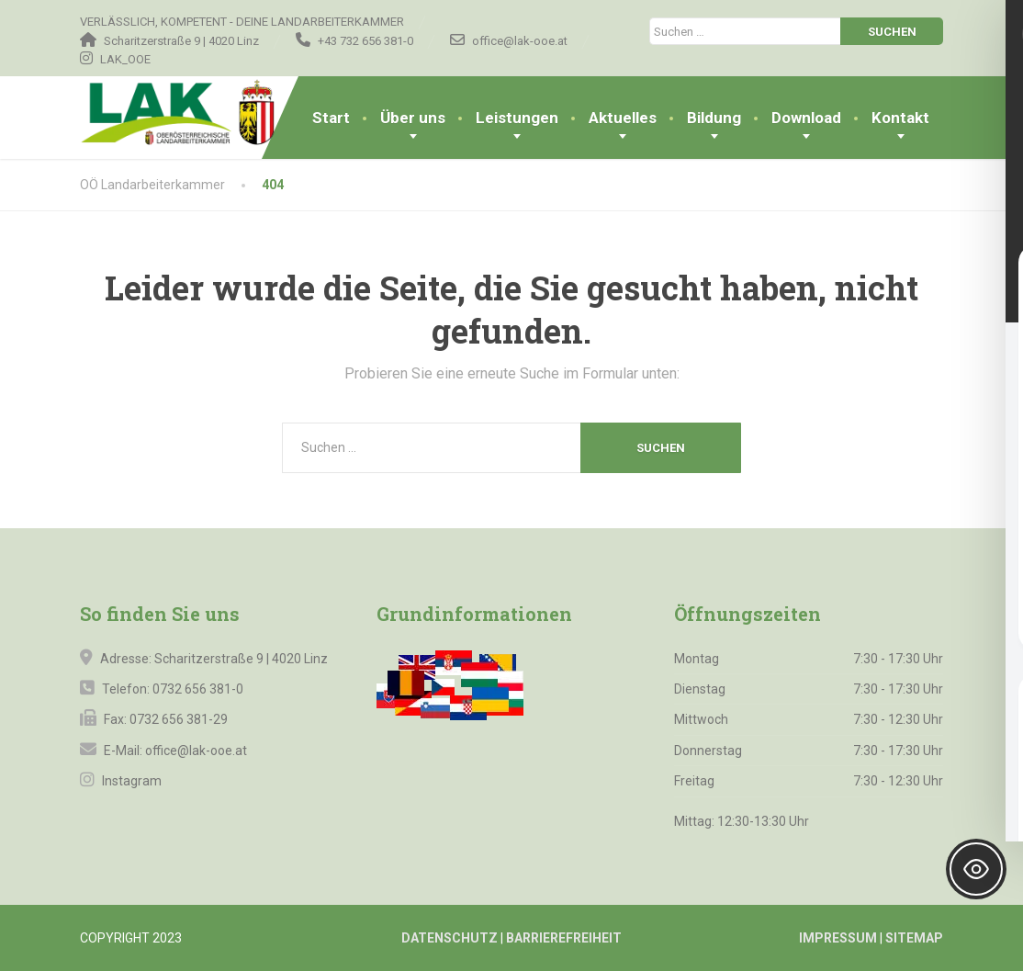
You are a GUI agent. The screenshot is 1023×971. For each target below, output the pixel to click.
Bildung (714, 117)
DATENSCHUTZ (449, 938)
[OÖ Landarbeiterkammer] (211, 113)
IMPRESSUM (838, 938)
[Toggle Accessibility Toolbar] (976, 869)
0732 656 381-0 (197, 689)
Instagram (130, 780)
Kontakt (900, 117)
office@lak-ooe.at (194, 750)
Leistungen (517, 117)
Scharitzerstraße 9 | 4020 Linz (241, 658)
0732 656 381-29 (178, 719)
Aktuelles (623, 117)
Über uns (412, 117)
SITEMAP (914, 938)
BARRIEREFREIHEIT (564, 938)
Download (806, 117)
